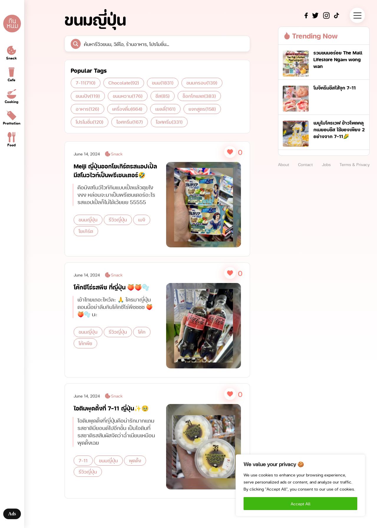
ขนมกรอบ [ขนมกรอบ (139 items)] (201, 82)
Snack (113, 153)
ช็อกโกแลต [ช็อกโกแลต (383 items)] (199, 95)
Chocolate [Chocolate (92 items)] (123, 82)
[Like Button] (230, 152)
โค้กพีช (85, 348)
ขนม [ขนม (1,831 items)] (162, 82)
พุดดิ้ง (135, 466)
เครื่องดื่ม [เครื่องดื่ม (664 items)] (127, 108)
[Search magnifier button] (76, 44)
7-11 (83, 466)
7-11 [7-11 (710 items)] (85, 82)
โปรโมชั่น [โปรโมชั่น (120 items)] (89, 121)
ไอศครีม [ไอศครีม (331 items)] (169, 121)
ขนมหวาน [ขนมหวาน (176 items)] (128, 95)
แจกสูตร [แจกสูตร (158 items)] (202, 108)
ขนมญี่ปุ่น (88, 219)
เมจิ (141, 219)
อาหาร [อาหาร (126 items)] (87, 108)
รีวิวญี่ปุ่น (118, 219)
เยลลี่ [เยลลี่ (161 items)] (165, 108)
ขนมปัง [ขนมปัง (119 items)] (88, 95)
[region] (300, 485)
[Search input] (162, 44)
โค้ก (141, 337)
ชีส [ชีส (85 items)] (163, 95)
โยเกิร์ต (86, 231)
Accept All (300, 504)
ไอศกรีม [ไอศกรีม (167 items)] (129, 121)
